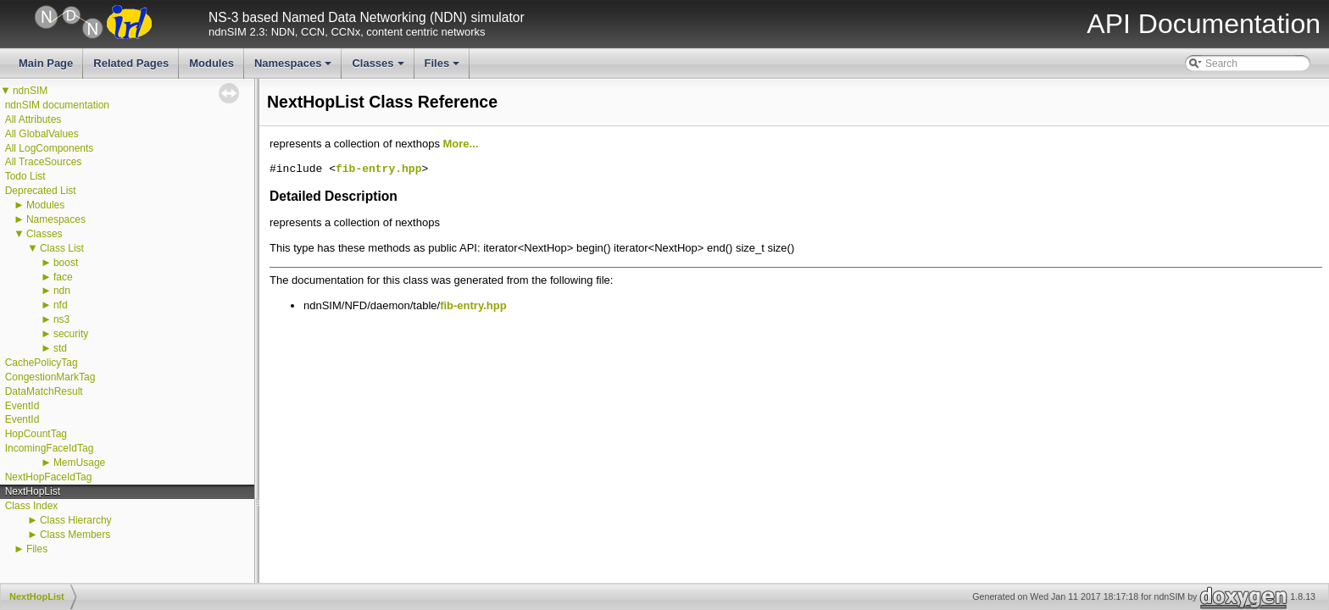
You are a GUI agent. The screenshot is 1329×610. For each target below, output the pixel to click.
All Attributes (33, 119)
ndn (61, 291)
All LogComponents (49, 148)
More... (461, 143)
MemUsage (79, 463)
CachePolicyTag (41, 363)
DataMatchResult (44, 391)
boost (65, 263)
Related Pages (131, 63)
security (70, 334)
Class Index (31, 506)
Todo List (25, 176)
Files (444, 68)
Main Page (46, 63)
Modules (211, 63)
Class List (62, 248)
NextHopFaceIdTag (48, 477)
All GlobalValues (42, 134)
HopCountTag (36, 434)
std (60, 348)
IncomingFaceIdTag (49, 448)
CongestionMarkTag (50, 377)
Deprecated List (40, 191)
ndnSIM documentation (57, 105)
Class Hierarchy (76, 520)
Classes (379, 68)
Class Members (75, 535)
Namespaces (294, 68)
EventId (22, 406)
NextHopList (32, 491)
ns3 (61, 319)
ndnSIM (30, 91)
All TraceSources (43, 162)
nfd (60, 305)
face (63, 277)
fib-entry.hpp (378, 169)
